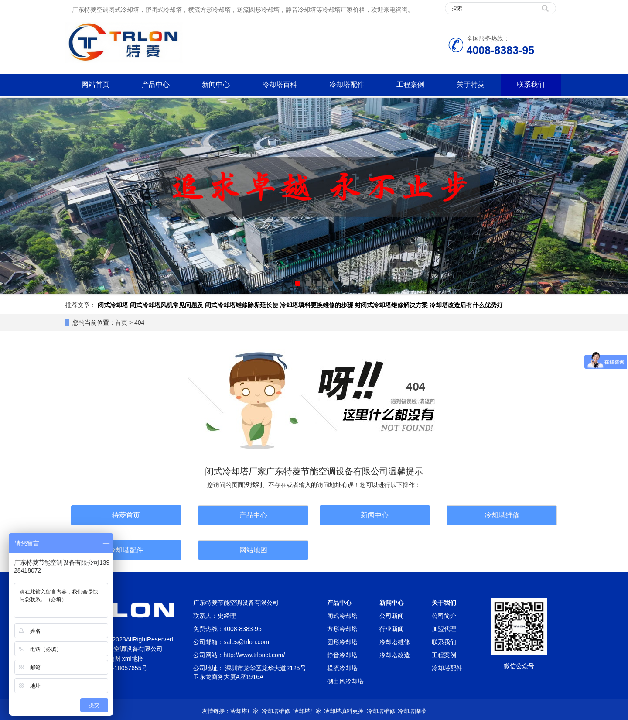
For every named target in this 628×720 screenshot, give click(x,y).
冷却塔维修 (502, 515)
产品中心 (156, 84)
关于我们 (444, 602)
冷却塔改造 (394, 654)
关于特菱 (471, 84)
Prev (11, 196)
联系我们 (531, 84)
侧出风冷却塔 (345, 681)
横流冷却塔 (342, 668)
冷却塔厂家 (244, 711)
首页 (121, 322)
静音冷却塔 (342, 654)
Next (617, 196)
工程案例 (410, 84)
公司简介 (444, 615)
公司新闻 (391, 615)
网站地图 (253, 550)
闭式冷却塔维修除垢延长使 (241, 305)
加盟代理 (444, 628)
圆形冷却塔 (342, 641)
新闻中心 (216, 84)
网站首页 (95, 84)
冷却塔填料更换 (344, 711)
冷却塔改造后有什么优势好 (466, 305)
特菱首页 (126, 515)
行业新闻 (391, 628)
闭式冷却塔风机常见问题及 (166, 305)
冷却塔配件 (346, 84)
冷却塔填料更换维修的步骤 (316, 305)
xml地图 (133, 658)
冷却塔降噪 (412, 711)
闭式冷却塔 (113, 305)
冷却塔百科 (279, 84)
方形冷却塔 (342, 628)
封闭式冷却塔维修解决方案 (391, 305)
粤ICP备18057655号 (120, 668)
